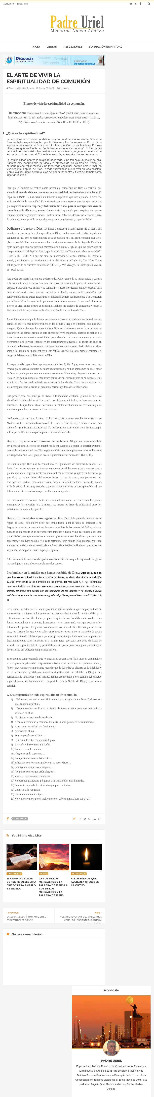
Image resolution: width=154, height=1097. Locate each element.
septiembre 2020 (123, 347)
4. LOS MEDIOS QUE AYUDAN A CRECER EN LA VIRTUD (85, 882)
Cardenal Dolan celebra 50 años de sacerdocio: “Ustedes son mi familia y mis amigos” (125, 1035)
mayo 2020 (120, 328)
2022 (118, 370)
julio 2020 (119, 337)
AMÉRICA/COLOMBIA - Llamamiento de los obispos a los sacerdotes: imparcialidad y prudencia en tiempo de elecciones (76, 1048)
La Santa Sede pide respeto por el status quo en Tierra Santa (29, 1033)
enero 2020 (120, 310)
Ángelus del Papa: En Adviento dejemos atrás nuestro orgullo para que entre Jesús (29, 1054)
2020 (118, 306)
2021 (118, 366)
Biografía (22, 3)
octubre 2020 (121, 351)
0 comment (63, 88)
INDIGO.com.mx (121, 1088)
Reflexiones (72, 46)
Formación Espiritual (125, 412)
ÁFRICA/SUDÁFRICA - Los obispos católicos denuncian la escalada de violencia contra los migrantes (74, 1035)
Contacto (8, 3)
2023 (118, 375)
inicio (36, 46)
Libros (52, 46)
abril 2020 (119, 324)
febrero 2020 (121, 315)
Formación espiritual (105, 46)
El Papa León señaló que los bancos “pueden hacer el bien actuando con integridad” (122, 1059)
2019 (118, 301)
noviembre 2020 (123, 356)
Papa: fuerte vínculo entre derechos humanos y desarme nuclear (26, 1043)
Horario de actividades (93, 1012)
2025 (118, 384)
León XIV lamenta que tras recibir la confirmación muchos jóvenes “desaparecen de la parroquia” (122, 1047)
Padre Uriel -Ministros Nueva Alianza (67, 1088)
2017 (118, 292)
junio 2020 (120, 333)
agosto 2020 (121, 342)
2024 (118, 380)
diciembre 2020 (122, 360)
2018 (118, 297)
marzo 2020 (120, 319)
